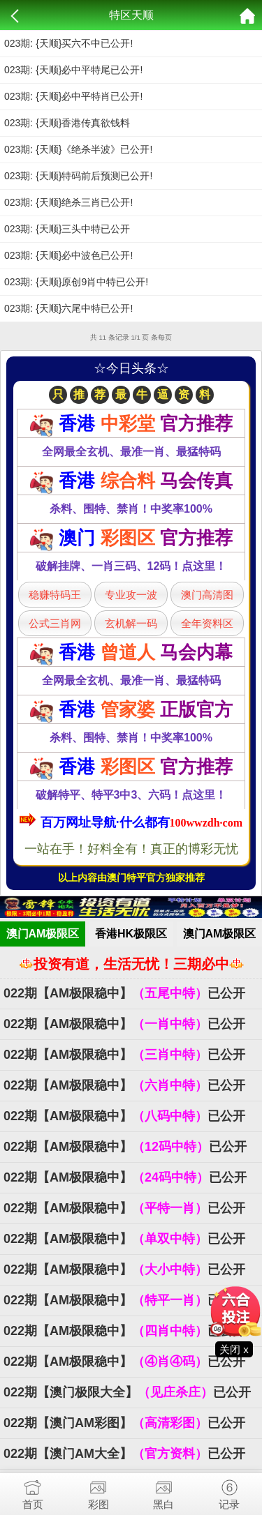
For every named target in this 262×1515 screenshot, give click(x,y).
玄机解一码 (131, 623)
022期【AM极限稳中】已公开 (124, 993)
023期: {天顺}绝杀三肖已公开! (68, 202)
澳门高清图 (207, 595)
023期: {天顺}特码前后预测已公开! (78, 175)
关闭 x (234, 1349)
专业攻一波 (131, 595)
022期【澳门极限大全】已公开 (127, 1392)
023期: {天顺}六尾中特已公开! (68, 308)
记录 (229, 1491)
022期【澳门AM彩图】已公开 (124, 1423)
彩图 (98, 1491)
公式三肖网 (55, 623)
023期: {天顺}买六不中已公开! (68, 43)
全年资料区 (207, 623)
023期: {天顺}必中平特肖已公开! (73, 96)
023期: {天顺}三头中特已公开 (67, 228)
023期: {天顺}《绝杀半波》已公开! (78, 149)
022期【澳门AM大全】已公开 (124, 1454)
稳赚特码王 (55, 595)
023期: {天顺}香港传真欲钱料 (67, 122)
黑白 (164, 1491)
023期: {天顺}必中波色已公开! (68, 255)
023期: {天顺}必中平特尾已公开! (73, 69)
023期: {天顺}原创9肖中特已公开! (76, 281)
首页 (33, 1491)
